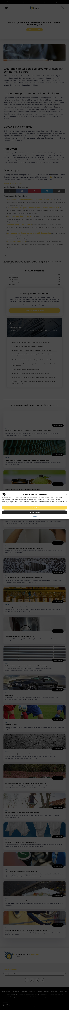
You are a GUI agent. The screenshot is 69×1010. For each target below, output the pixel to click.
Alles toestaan (34, 507)
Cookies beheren (34, 512)
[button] (66, 494)
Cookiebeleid (33, 516)
